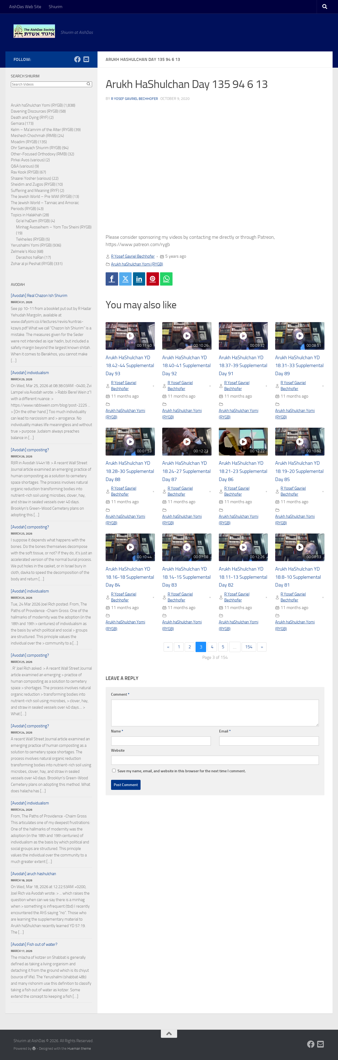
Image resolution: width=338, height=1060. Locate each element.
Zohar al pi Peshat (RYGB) (32, 263)
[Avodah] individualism (30, 372)
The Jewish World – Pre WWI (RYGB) (41, 196)
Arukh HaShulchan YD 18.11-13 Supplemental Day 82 (243, 580)
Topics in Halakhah (26, 214)
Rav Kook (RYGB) (25, 172)
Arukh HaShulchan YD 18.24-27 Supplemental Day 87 (186, 473)
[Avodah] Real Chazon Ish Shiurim (39, 295)
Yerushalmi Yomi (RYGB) (31, 245)
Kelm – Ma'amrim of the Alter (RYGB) (42, 129)
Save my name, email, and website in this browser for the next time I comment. (182, 776)
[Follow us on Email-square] (86, 59)
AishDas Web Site (25, 6)
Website (118, 755)
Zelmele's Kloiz (23, 251)
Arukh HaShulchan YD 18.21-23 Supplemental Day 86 (243, 473)
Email (225, 736)
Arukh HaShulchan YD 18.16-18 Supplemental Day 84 (130, 580)
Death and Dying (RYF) (29, 117)
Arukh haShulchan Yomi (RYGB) (139, 264)
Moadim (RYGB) (24, 141)
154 (251, 652)
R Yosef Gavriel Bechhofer (136, 98)
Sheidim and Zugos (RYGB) (33, 184)
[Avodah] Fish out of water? (34, 944)
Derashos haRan (30, 257)
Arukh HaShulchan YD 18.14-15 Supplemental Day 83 (186, 580)
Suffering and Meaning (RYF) (35, 190)
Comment (120, 699)
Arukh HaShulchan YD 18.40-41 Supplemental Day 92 (186, 366)
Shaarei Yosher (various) (31, 178)
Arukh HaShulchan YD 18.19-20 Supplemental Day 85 (299, 473)
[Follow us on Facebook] (77, 59)
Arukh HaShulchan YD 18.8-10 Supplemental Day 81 (299, 580)
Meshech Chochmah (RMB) (34, 135)
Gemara (17, 123)
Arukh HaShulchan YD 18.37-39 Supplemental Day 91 (243, 366)
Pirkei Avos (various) (28, 160)
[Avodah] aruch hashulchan (33, 873)
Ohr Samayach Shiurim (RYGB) (36, 147)
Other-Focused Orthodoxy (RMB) (39, 154)
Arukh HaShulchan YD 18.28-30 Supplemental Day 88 (130, 473)
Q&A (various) (22, 166)
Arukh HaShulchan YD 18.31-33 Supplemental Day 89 (299, 366)
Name (117, 736)
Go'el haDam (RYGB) (33, 220)
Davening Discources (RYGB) (34, 111)
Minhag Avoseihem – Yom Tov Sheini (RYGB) (54, 227)
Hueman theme (79, 1048)
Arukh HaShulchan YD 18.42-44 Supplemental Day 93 (130, 366)
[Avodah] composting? (30, 449)
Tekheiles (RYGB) (30, 239)
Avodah (18, 284)
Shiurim (55, 6)
